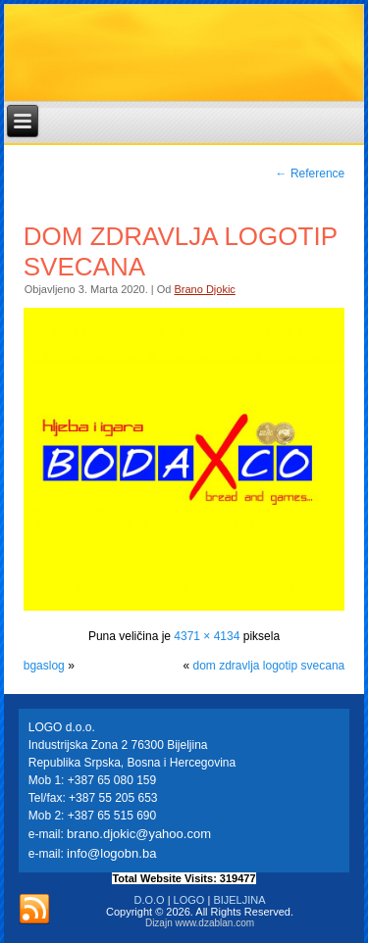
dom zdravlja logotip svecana (268, 665)
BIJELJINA (239, 900)
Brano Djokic (204, 289)
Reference (310, 173)
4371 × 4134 (206, 636)
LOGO (189, 900)
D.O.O (148, 900)
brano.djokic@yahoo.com (139, 833)
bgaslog (44, 665)
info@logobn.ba (111, 853)
